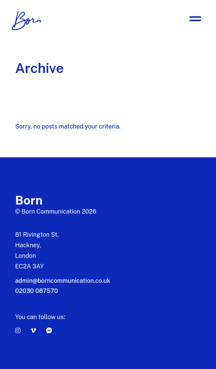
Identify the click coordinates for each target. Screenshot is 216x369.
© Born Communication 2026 (55, 211)
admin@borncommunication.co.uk (62, 280)
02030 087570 (36, 291)
